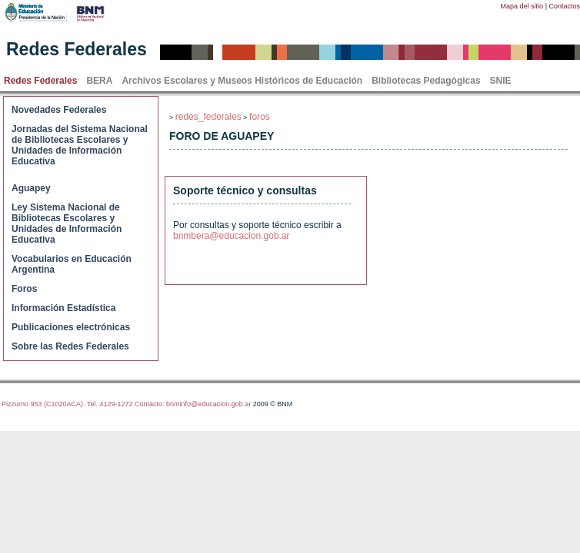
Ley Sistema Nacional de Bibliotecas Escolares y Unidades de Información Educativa (67, 223)
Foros (24, 288)
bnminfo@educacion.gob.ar (208, 404)
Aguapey (31, 188)
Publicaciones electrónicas (71, 327)
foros (259, 116)
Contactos (564, 6)
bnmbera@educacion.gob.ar (231, 235)
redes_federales (208, 116)
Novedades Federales (59, 109)
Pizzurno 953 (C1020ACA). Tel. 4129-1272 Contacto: (84, 404)
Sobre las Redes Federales (70, 346)
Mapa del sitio (522, 6)
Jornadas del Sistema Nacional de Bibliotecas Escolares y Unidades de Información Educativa (80, 145)
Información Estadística (63, 308)
